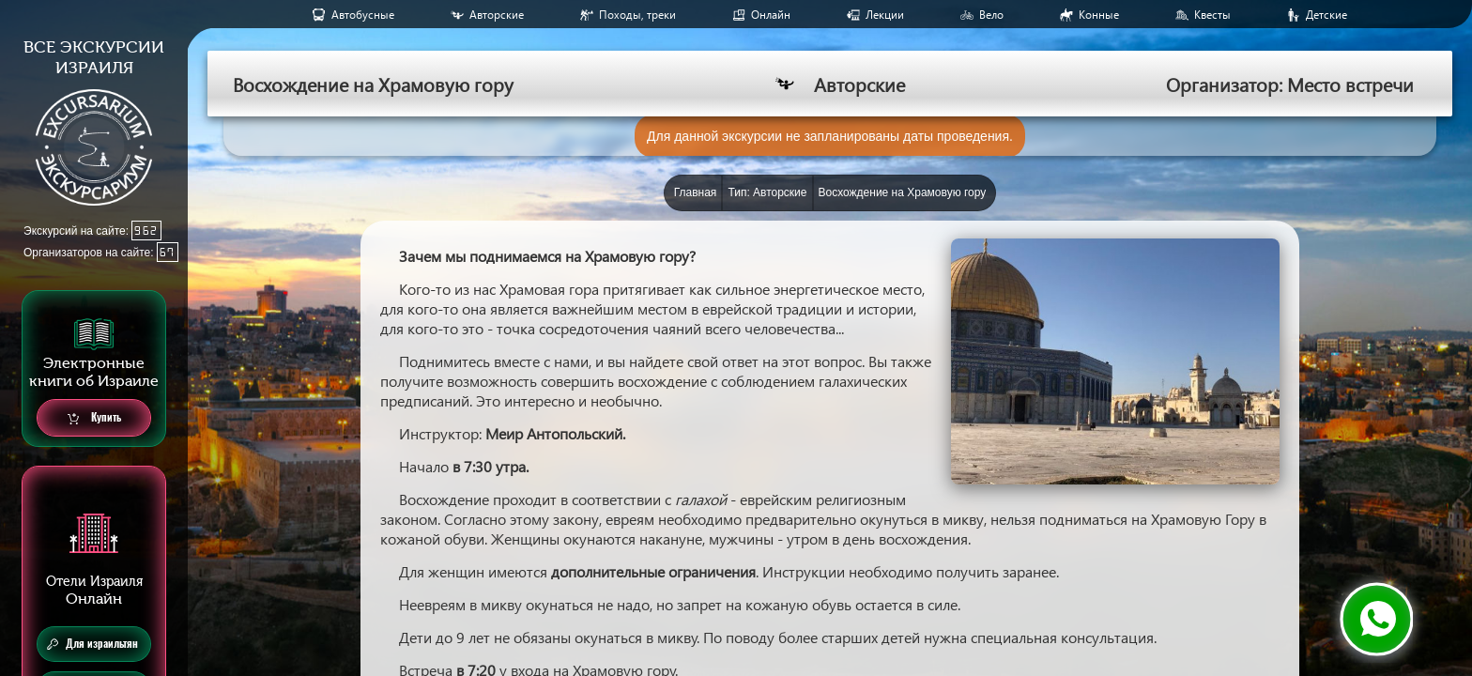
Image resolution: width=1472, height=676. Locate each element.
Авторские (496, 15)
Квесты (1212, 15)
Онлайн (770, 15)
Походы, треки (637, 15)
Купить (94, 418)
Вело (991, 15)
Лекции (885, 15)
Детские (1326, 15)
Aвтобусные (362, 15)
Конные (1099, 15)
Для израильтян (92, 644)
